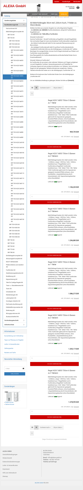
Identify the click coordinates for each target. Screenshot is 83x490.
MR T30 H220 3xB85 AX (17, 127)
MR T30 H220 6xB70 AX (17, 112)
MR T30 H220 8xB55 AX (17, 86)
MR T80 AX (11, 257)
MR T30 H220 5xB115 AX (17, 189)
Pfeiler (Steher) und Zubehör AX (15, 270)
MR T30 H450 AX (14, 241)
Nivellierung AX (10, 280)
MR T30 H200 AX (14, 48)
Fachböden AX (10, 274)
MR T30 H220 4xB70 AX (17, 102)
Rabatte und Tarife (10, 357)
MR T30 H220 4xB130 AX (17, 204)
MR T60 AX (11, 250)
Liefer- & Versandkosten (11, 348)
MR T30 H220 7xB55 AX (17, 81)
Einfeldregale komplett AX (14, 260)
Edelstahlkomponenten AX (14, 311)
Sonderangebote (10, 25)
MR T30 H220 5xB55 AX (17, 71)
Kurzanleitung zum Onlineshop (13, 340)
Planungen (25, 14)
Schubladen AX (11, 296)
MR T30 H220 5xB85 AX (17, 137)
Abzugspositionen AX (13, 318)
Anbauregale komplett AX (14, 263)
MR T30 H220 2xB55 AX (17, 55)
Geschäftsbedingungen (10, 459)
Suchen (56, 1)
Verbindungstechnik (11, 325)
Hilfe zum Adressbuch (10, 477)
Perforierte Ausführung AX (14, 308)
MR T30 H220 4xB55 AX (17, 66)
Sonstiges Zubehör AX (13, 305)
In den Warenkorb (54, 151)
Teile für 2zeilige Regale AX (14, 287)
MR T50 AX (11, 247)
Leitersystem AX (11, 302)
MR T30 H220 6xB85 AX (17, 143)
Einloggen (15, 378)
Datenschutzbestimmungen (11, 466)
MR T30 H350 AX (14, 235)
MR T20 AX (11, 39)
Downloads (7, 14)
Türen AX (9, 293)
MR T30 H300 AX (14, 232)
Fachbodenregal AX (11, 29)
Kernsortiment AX (11, 33)
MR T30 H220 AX (14, 51)
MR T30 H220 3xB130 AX (17, 199)
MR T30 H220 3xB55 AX (17, 61)
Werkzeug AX (10, 315)
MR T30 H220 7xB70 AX (17, 117)
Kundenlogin (66, 1)
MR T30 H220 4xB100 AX (17, 158)
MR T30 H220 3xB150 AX (17, 219)
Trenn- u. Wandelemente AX (14, 290)
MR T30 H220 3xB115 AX (17, 178)
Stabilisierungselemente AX (14, 277)
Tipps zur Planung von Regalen (13, 344)
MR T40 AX (11, 244)
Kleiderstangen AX (12, 299)
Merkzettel (76, 1)
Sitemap (5, 481)
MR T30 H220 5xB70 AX (17, 107)
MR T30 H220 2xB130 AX (17, 194)
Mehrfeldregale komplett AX (15, 36)
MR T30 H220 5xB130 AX (17, 209)
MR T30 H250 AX (14, 229)
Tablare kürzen (9, 409)
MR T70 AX (11, 254)
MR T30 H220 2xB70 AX (17, 91)
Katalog (64, 14)
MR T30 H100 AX (14, 45)
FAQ (16, 14)
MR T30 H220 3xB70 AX (17, 96)
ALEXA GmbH (39, 487)
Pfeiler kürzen (9, 406)
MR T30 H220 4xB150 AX (17, 225)
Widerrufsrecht (7, 462)
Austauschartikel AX (12, 321)
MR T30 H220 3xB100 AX (17, 153)
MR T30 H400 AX (14, 238)
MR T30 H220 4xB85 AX (17, 132)
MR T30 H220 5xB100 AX (17, 163)
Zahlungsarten (8, 352)
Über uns (54, 14)
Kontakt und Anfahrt (40, 14)
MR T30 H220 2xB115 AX (17, 173)
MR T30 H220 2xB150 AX (17, 214)
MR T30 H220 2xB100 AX (17, 148)
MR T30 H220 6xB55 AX (17, 76)
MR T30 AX (11, 42)
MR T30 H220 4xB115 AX (17, 184)
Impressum (6, 473)
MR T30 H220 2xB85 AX (17, 122)
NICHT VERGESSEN (12, 266)
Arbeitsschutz (9, 329)
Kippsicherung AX (11, 283)
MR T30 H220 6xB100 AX (17, 168)
